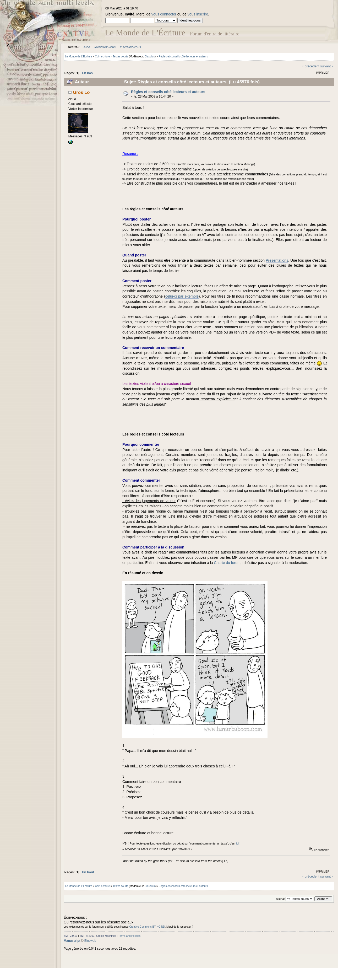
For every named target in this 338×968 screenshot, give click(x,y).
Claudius (150, 56)
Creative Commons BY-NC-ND (147, 926)
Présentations (277, 260)
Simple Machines (106, 935)
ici (237, 843)
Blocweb (90, 941)
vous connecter (163, 14)
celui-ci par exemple (182, 296)
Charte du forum (227, 563)
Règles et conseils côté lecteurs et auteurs (168, 92)
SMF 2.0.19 (70, 935)
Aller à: (280, 898)
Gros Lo (81, 92)
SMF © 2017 (87, 935)
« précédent (310, 66)
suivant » (326, 66)
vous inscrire (198, 14)
